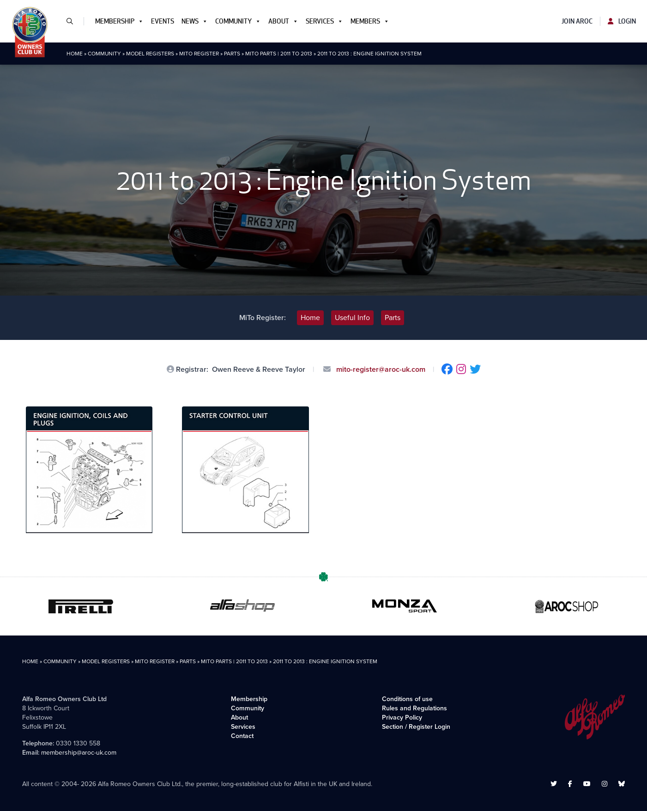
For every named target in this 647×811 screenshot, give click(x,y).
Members (370, 21)
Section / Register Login (416, 727)
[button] (73, 21)
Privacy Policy (402, 717)
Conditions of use (407, 699)
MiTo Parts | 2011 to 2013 (278, 53)
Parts (232, 53)
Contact (242, 736)
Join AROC (577, 21)
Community (238, 21)
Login (622, 21)
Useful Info (352, 317)
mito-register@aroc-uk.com (379, 369)
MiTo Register (199, 53)
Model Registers (150, 53)
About (283, 21)
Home (75, 53)
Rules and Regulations (414, 708)
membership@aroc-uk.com (78, 752)
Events (162, 21)
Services (324, 21)
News (194, 21)
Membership (119, 21)
